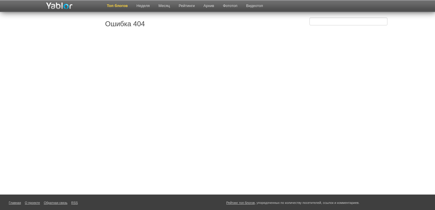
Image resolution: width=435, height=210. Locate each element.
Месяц (164, 6)
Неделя (142, 6)
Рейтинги (187, 6)
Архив (208, 6)
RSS (74, 202)
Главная (15, 202)
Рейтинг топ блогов (240, 202)
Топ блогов (117, 6)
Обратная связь (55, 202)
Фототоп (230, 6)
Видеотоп (254, 6)
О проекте (32, 202)
